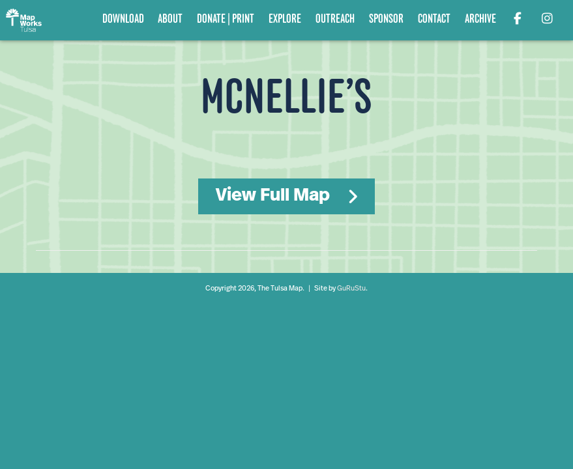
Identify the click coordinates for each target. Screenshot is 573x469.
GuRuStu (351, 288)
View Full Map (273, 196)
